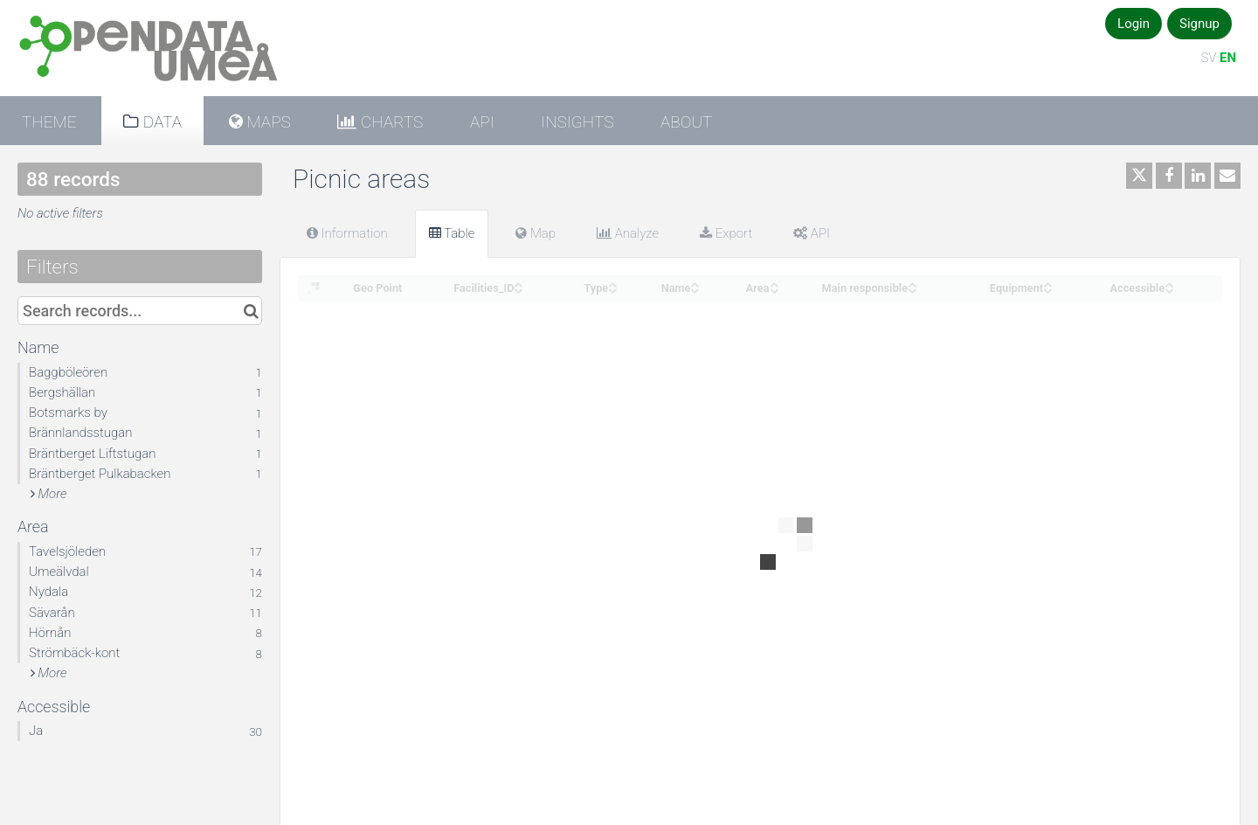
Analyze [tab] (628, 233)
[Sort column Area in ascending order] (774, 283)
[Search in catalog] (251, 310)
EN (1228, 58)
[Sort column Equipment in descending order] (1047, 289)
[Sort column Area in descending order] (774, 289)
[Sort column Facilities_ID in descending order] (518, 289)
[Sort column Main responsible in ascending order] (912, 283)
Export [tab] (726, 233)
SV (1208, 58)
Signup (1199, 23)
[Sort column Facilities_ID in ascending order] (518, 283)
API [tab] (811, 233)
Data (160, 122)
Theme (49, 122)
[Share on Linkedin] (1198, 176)
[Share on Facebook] (1169, 176)
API (482, 122)
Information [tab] (347, 233)
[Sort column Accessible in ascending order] (1169, 283)
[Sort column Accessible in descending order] (1169, 289)
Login (1133, 23)
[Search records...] (139, 310)
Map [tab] (535, 233)
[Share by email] (1227, 176)
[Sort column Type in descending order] (612, 289)
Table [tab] (452, 233)
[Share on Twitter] (1139, 176)
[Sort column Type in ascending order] (612, 283)
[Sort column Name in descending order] (694, 289)
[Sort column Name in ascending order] (694, 283)
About (686, 122)
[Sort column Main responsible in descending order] (912, 289)
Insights (577, 122)
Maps (267, 122)
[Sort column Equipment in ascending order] (1047, 283)
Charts (389, 122)
